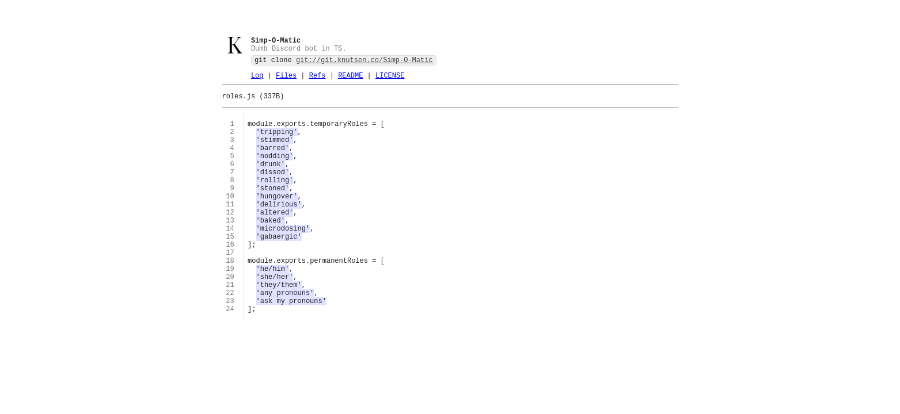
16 (230, 278)
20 (230, 317)
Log (257, 80)
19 (230, 307)
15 (230, 268)
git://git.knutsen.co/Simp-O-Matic (364, 62)
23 (230, 346)
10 (230, 219)
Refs (317, 80)
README (350, 80)
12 (230, 239)
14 (230, 258)
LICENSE (389, 80)
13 (230, 249)
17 (230, 288)
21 (230, 327)
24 (230, 356)
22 (230, 337)
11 (230, 229)
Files (286, 80)
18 (230, 297)
